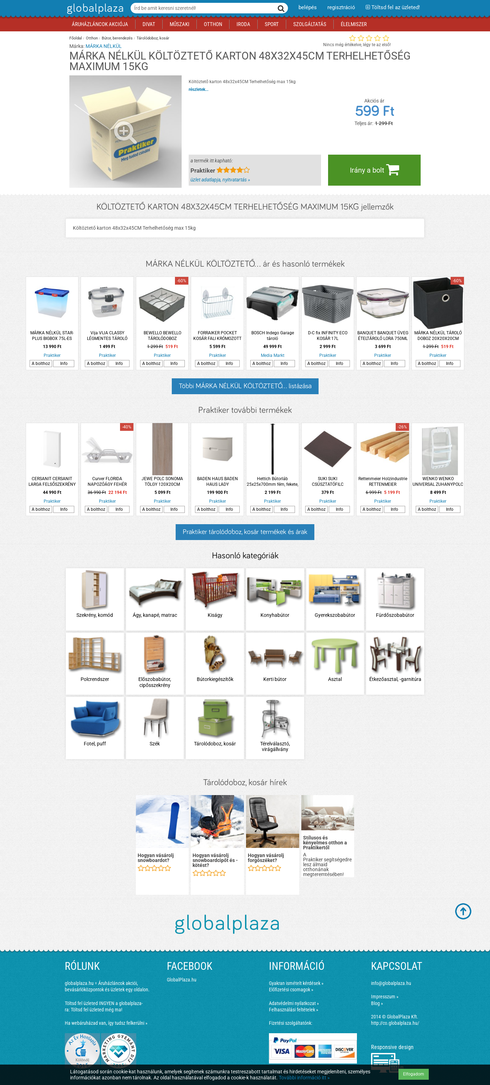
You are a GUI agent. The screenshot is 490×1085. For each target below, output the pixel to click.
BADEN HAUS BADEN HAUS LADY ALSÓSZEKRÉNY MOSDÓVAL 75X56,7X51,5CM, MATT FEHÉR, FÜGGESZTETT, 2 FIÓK (217, 481)
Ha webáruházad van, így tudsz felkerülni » (106, 1023)
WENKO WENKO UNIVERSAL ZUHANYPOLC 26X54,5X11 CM (438, 481)
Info (64, 363)
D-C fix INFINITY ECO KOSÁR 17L (327, 335)
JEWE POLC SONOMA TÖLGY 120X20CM (162, 481)
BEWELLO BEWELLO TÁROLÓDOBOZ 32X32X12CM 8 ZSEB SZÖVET (162, 335)
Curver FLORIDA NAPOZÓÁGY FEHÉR (107, 481)
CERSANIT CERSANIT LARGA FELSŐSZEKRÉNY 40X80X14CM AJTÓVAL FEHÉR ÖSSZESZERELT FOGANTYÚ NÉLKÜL (52, 481)
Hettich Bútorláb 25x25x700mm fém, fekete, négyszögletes (272, 481)
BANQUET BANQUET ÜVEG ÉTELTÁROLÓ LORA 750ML (382, 335)
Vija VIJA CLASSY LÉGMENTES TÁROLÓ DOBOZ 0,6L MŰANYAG (107, 335)
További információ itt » (304, 1077)
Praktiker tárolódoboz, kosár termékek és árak (245, 531)
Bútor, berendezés (117, 38)
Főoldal (75, 38)
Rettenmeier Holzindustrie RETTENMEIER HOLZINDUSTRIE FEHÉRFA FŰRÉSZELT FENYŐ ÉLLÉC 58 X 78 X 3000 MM (383, 481)
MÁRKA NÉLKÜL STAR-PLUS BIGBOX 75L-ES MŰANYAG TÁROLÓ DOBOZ (51, 335)
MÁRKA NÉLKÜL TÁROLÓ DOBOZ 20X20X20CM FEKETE (438, 335)
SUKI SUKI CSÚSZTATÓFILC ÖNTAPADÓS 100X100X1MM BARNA (327, 481)
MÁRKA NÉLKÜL (104, 46)
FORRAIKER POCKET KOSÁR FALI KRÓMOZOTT (217, 335)
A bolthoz (41, 363)
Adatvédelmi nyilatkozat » (294, 1003)
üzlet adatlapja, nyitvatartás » (220, 179)
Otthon (92, 38)
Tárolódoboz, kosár (153, 38)
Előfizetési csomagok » (291, 989)
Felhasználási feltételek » (293, 1009)
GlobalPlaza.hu (181, 979)
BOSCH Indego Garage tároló (272, 335)
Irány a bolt (374, 169)
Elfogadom (413, 1074)
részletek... (198, 89)
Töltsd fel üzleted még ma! (96, 1009)
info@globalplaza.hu (391, 983)
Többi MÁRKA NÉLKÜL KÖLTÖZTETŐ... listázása (245, 386)
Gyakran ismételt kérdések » (296, 983)
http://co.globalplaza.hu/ (395, 1023)
